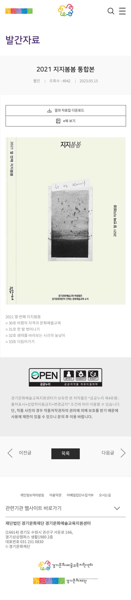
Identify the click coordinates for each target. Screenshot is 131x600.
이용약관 (55, 495)
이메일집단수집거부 (80, 495)
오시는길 (105, 495)
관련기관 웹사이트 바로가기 (33, 508)
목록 (65, 453)
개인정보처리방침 (32, 495)
